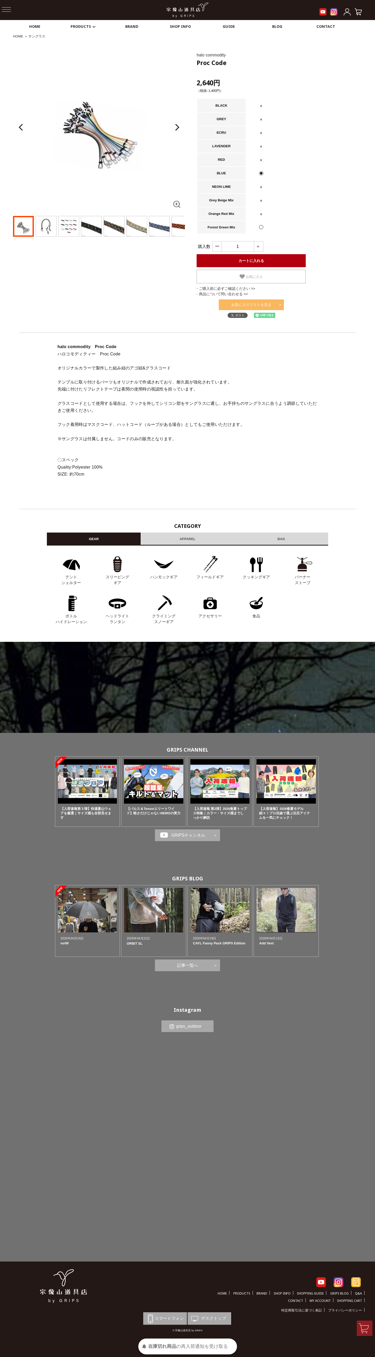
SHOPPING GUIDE (310, 1293)
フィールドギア (210, 577)
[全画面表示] (176, 204)
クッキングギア (256, 577)
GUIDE (229, 26)
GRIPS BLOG (187, 878)
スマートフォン (165, 1318)
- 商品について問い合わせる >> (222, 294)
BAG (281, 539)
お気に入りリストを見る (251, 305)
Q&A (358, 1293)
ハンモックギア (164, 577)
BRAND (131, 26)
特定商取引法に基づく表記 (301, 1310)
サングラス (36, 36)
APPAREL (187, 539)
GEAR (94, 539)
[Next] (176, 127)
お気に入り (251, 276)
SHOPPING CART (349, 1301)
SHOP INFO (180, 26)
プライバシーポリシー (345, 1310)
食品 (256, 616)
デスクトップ (208, 1318)
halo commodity (211, 55)
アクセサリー (210, 616)
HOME (34, 26)
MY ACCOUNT (320, 1301)
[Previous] (21, 127)
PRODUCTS (83, 26)
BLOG (277, 26)
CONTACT (325, 26)
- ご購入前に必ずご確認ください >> (226, 288)
